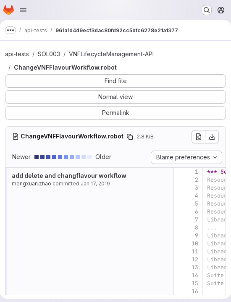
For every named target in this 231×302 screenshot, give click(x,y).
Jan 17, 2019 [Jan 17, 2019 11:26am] (95, 183)
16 (195, 291)
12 (195, 259)
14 (195, 275)
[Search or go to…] (207, 10)
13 (195, 267)
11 (195, 251)
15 (195, 283)
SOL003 (49, 53)
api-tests (17, 53)
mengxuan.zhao (31, 183)
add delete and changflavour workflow (69, 175)
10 (195, 243)
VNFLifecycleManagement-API (111, 53)
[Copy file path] (130, 137)
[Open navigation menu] (23, 10)
